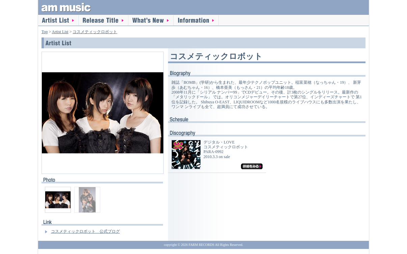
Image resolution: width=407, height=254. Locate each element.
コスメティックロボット (95, 31)
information (196, 20)
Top (45, 31)
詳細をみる (252, 166)
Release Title (103, 20)
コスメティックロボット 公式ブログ (85, 231)
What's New (150, 20)
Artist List (58, 20)
